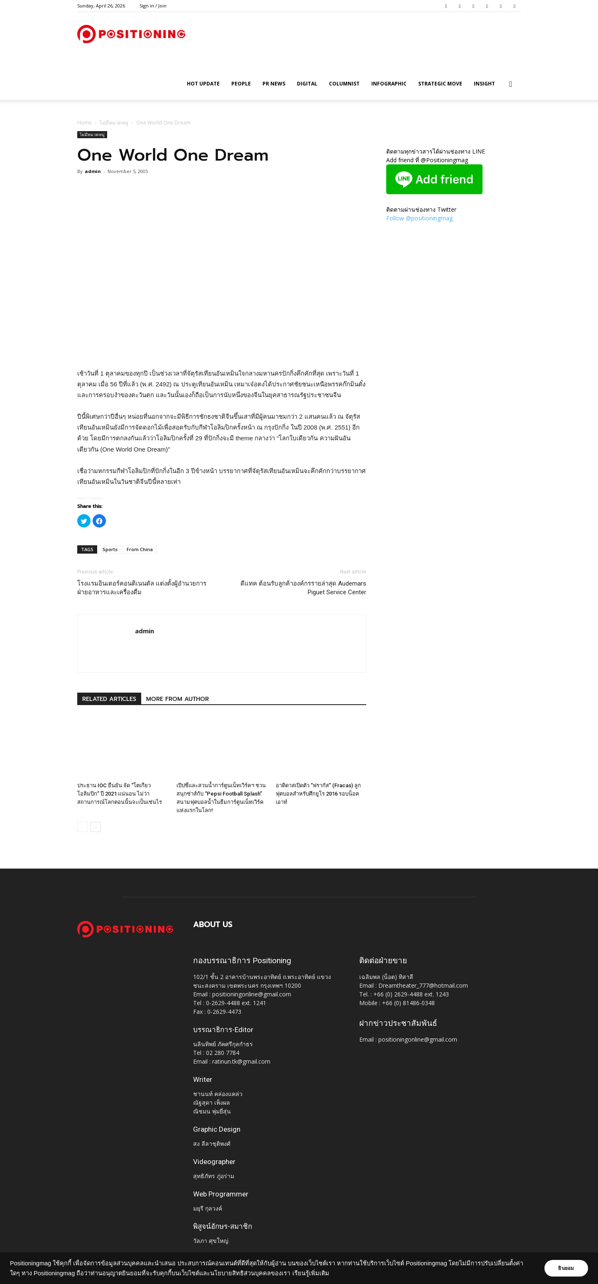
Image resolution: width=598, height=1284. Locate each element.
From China (140, 549)
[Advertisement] (222, 346)
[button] (511, 84)
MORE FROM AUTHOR (177, 699)
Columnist (344, 83)
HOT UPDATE (203, 83)
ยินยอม (565, 1268)
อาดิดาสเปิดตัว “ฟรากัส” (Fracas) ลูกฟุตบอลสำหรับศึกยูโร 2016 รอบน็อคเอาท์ (318, 793)
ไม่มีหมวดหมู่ (114, 122)
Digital (307, 83)
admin (93, 171)
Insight (484, 83)
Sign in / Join (153, 5)
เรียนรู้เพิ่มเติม (310, 1273)
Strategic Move (440, 83)
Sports (110, 549)
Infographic (389, 83)
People (241, 83)
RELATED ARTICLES (109, 699)
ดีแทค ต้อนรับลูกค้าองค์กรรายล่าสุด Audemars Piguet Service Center (303, 588)
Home (84, 122)
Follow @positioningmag (419, 218)
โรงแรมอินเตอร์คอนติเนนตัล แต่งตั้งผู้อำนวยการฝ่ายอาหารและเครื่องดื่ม (141, 588)
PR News (273, 83)
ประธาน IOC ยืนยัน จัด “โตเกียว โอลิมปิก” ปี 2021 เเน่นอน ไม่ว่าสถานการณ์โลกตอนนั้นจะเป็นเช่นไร (119, 793)
